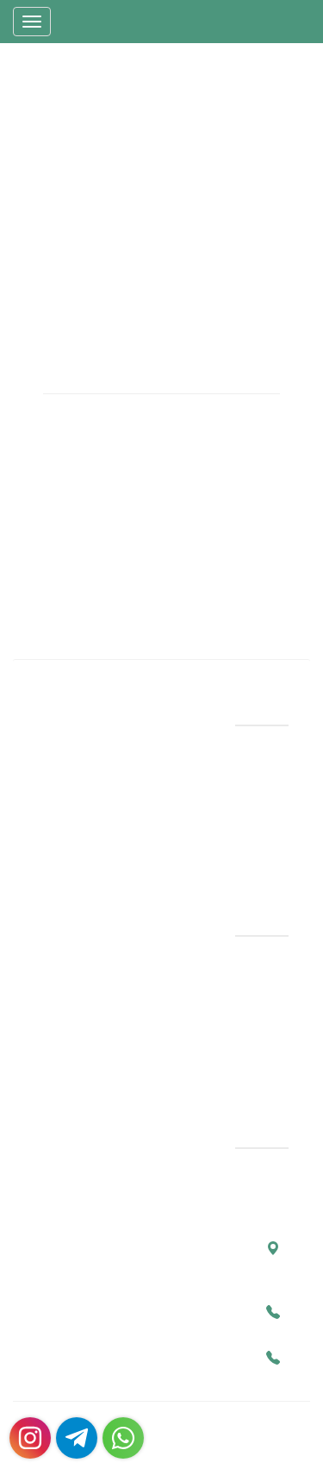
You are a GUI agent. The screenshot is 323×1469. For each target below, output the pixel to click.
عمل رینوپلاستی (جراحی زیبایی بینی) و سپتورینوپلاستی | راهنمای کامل (176, 1060)
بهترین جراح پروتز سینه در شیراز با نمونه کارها (171, 973)
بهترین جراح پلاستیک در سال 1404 (182, 1016)
